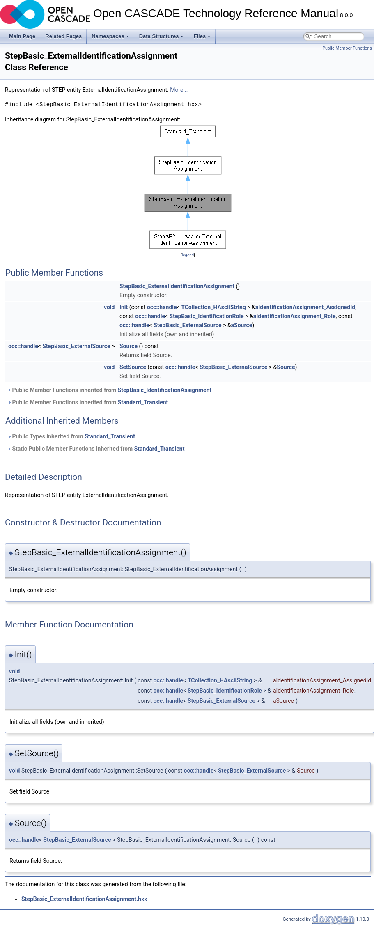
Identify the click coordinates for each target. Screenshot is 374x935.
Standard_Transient (143, 402)
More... (179, 90)
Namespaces (110, 36)
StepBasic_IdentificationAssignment (165, 390)
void (109, 307)
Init (123, 307)
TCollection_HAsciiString (213, 307)
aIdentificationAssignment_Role (294, 316)
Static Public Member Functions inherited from (95, 448)
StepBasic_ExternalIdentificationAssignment (176, 286)
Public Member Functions (347, 48)
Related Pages (63, 36)
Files (202, 36)
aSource (241, 325)
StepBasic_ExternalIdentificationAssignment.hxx (84, 899)
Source (128, 346)
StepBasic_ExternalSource (187, 325)
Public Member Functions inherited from (109, 390)
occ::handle (162, 307)
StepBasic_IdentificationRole (207, 316)
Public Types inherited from (71, 436)
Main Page (22, 36)
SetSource (132, 367)
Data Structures (161, 36)
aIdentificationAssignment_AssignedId (305, 307)
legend (188, 255)
